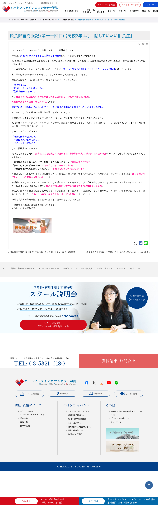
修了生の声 (134, 11)
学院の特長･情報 (71, 11)
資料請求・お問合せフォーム (80, 426)
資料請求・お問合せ (130, 5)
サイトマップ (116, 422)
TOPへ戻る (149, 485)
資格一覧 (122, 11)
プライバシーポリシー (120, 418)
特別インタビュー (105, 268)
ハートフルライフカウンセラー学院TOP (22, 20)
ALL (5, 268)
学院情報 (95, 393)
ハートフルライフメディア (48, 20)
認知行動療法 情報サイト (22, 268)
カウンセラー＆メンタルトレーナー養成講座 (92, 11)
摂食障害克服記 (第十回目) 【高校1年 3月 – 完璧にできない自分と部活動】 (42, 252)
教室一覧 (146, 11)
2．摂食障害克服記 (67, 20)
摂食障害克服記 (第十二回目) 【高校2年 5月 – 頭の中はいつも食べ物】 (117, 252)
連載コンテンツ (137, 268)
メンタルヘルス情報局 (49, 268)
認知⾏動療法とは (76, 415)
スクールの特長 (29, 394)
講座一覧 (111, 11)
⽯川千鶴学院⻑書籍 (77, 419)
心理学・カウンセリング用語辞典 (77, 268)
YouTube (121, 268)
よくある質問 (128, 393)
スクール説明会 (74, 422)
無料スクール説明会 (106, 5)
